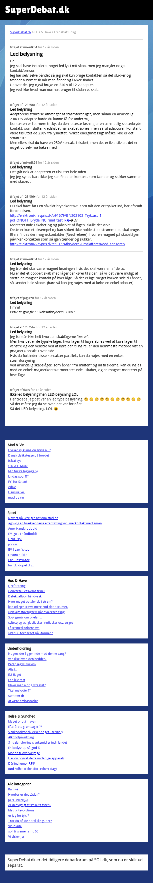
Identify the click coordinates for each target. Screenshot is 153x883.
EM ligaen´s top (19, 549)
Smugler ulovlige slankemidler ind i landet (37, 742)
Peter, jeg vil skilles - (22, 664)
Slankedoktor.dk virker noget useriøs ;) (35, 732)
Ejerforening (17, 586)
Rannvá (13, 789)
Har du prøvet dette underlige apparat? (36, 758)
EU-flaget (14, 675)
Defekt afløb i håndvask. (25, 596)
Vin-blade (15, 826)
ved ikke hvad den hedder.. (27, 659)
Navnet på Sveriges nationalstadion (33, 518)
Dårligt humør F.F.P (21, 763)
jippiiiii (13, 544)
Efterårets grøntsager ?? (25, 727)
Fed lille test (16, 680)
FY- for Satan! (17, 482)
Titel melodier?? (19, 690)
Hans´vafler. (16, 492)
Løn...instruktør (19, 560)
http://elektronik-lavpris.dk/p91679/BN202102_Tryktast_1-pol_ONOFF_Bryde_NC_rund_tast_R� (56, 218)
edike (12, 487)
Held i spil (15, 539)
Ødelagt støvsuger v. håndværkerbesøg (36, 612)
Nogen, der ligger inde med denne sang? (37, 653)
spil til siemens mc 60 (23, 831)
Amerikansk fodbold (22, 528)
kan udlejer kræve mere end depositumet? (38, 607)
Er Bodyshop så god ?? (24, 748)
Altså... (13, 669)
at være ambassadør (23, 701)
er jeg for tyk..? (18, 815)
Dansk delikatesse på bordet (28, 455)
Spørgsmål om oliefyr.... (25, 617)
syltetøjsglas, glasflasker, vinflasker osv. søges (40, 622)
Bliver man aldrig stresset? (27, 685)
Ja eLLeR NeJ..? (18, 800)
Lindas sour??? (18, 476)
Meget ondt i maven (22, 721)
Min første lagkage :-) (23, 471)
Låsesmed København (24, 628)
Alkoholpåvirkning (21, 737)
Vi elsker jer (16, 836)
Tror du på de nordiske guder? (30, 821)
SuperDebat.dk (20, 32)
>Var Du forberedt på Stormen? (30, 633)
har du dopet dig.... (21, 565)
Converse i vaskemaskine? (26, 591)
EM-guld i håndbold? (22, 534)
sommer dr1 (17, 696)
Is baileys (14, 461)
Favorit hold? (17, 555)
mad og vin (16, 497)
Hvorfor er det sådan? (24, 794)
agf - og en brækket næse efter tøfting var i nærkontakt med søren (55, 523)
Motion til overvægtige (24, 753)
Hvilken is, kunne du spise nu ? (29, 450)
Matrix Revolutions (21, 810)
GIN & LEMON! (18, 466)
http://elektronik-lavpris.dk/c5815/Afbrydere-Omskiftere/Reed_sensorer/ (67, 244)
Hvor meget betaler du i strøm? (30, 601)
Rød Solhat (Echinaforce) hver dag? (32, 769)
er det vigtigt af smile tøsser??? (29, 805)
